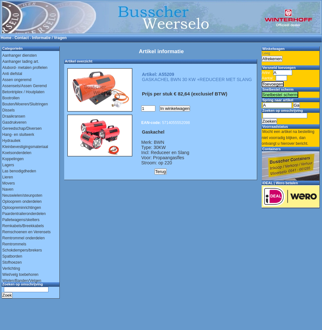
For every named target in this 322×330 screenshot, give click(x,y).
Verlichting (11, 268)
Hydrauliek (11, 140)
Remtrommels (14, 244)
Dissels (8, 110)
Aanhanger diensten (19, 55)
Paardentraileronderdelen (24, 213)
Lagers (8, 165)
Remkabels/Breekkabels (23, 226)
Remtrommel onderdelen (23, 238)
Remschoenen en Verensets (26, 232)
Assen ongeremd (16, 80)
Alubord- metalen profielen (25, 67)
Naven (7, 189)
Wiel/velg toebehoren (20, 274)
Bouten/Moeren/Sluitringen (25, 104)
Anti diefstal (12, 73)
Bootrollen (11, 98)
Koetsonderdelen (16, 153)
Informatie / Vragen (49, 38)
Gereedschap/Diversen (22, 128)
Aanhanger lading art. (20, 61)
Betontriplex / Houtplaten (23, 92)
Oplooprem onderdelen (22, 201)
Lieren (7, 177)
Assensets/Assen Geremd (24, 86)
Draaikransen (13, 116)
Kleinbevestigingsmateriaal (25, 146)
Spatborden (12, 256)
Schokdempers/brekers (22, 250)
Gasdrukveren (14, 122)
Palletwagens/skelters (20, 220)
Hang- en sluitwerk (18, 134)
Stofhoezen (12, 262)
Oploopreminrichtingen (21, 207)
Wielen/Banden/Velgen (21, 280)
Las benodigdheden (19, 171)
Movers (8, 183)
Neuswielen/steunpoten (22, 195)
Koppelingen (13, 159)
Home (6, 38)
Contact (21, 38)
